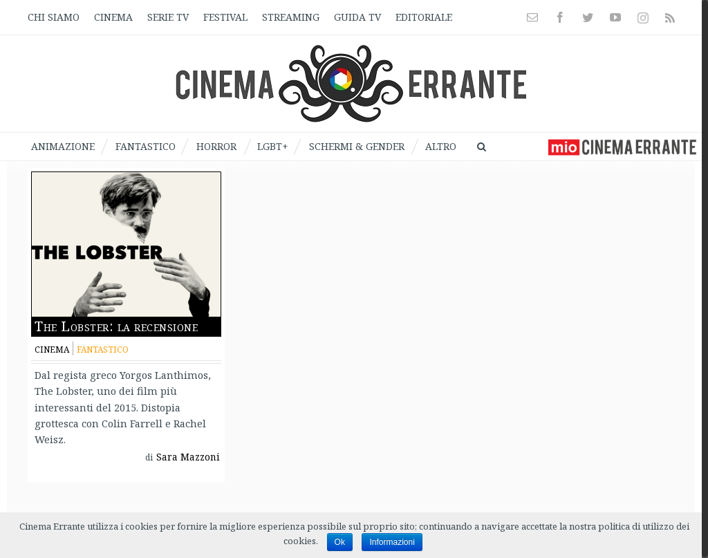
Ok (340, 542)
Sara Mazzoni (190, 458)
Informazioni (391, 542)
